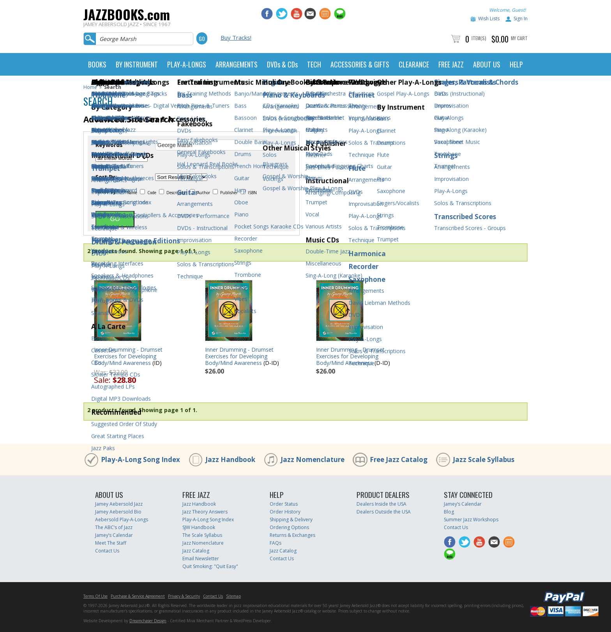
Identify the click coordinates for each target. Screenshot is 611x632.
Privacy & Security (184, 596)
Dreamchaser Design (147, 620)
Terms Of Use (95, 596)
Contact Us (107, 550)
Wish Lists (489, 18)
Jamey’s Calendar (114, 535)
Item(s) (478, 38)
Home (90, 87)
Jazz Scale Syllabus (483, 459)
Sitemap (233, 596)
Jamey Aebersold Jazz (119, 504)
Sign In (521, 18)
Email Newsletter (200, 558)
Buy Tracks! (236, 37)
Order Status (284, 504)
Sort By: (106, 177)
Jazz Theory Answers (205, 511)
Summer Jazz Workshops (471, 519)
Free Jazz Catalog (398, 459)
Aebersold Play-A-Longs (121, 519)
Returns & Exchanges (292, 535)
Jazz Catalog (195, 550)
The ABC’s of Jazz (113, 527)
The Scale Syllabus (202, 535)
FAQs (275, 543)
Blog (449, 511)
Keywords (109, 145)
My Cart (519, 38)
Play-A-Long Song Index (140, 459)
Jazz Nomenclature (312, 459)
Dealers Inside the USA (381, 504)
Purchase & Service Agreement (138, 596)
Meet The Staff (110, 543)
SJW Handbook (198, 527)
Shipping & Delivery (291, 519)
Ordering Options (289, 527)
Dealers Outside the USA (384, 511)
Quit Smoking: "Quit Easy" (210, 566)
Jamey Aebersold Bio (118, 511)
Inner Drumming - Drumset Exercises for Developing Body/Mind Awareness (128, 356)
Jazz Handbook (230, 459)
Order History (285, 511)
